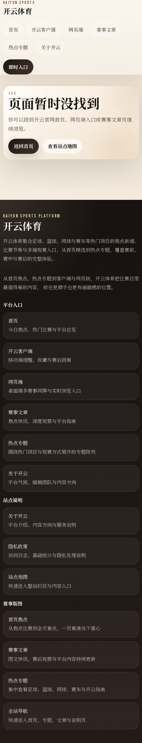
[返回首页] (19, 8)
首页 (13, 29)
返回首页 (23, 146)
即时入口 (18, 67)
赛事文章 (106, 29)
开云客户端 (43, 29)
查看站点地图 (62, 146)
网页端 (76, 29)
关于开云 (50, 47)
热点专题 (18, 47)
